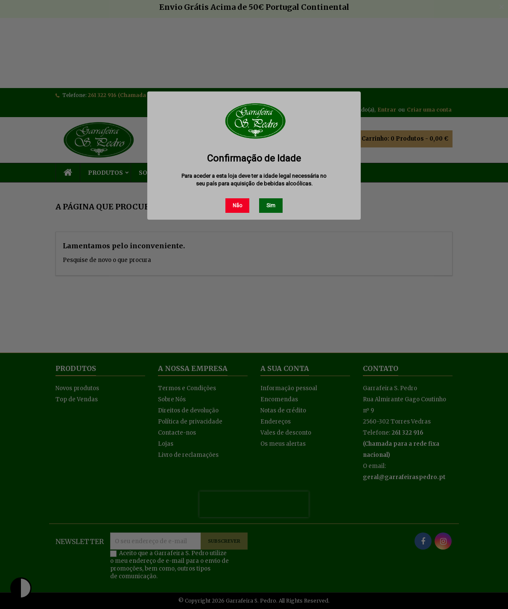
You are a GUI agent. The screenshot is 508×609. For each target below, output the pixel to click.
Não (237, 206)
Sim (270, 206)
